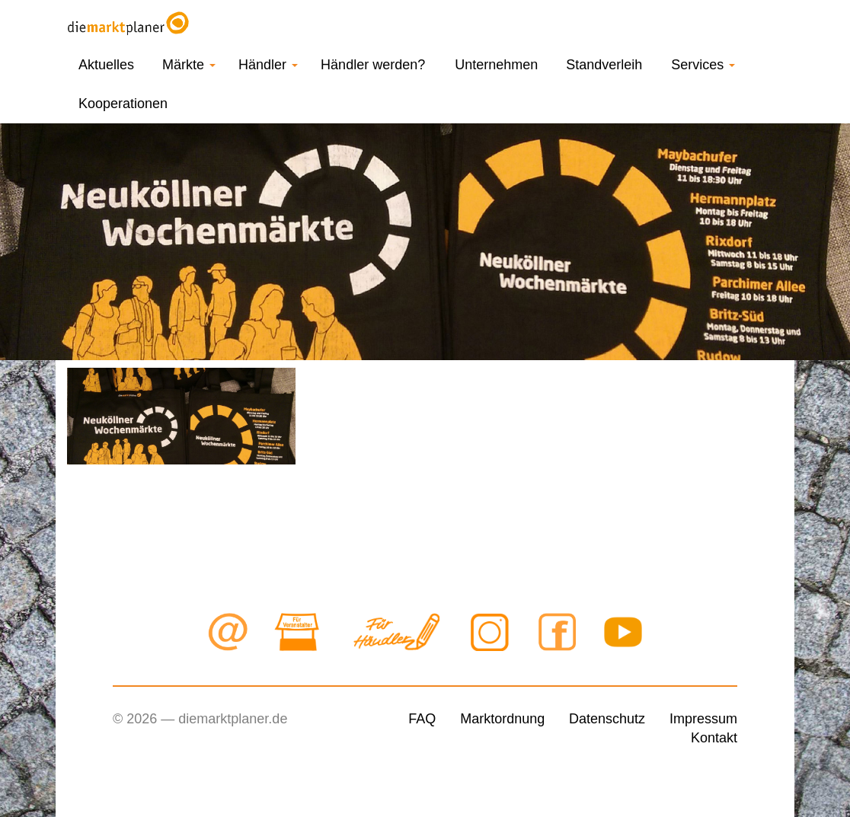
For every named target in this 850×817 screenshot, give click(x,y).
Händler (268, 64)
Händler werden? (373, 64)
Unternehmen (496, 64)
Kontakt (714, 737)
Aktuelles (106, 64)
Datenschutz (607, 718)
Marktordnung (502, 718)
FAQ (422, 718)
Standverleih (604, 64)
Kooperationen (123, 103)
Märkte (189, 64)
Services (703, 64)
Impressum (703, 718)
